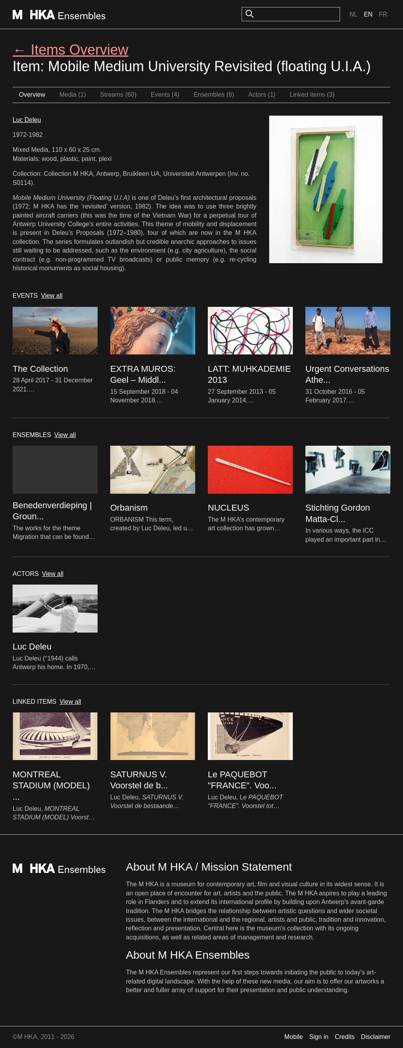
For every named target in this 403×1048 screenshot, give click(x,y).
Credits (345, 1036)
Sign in (319, 1036)
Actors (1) (261, 94)
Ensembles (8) (214, 94)
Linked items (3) (312, 94)
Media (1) (72, 94)
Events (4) (165, 94)
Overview (32, 94)
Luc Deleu (27, 119)
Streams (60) (118, 94)
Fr (383, 14)
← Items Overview (70, 50)
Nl (353, 14)
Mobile (294, 1036)
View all (52, 295)
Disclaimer (375, 1036)
